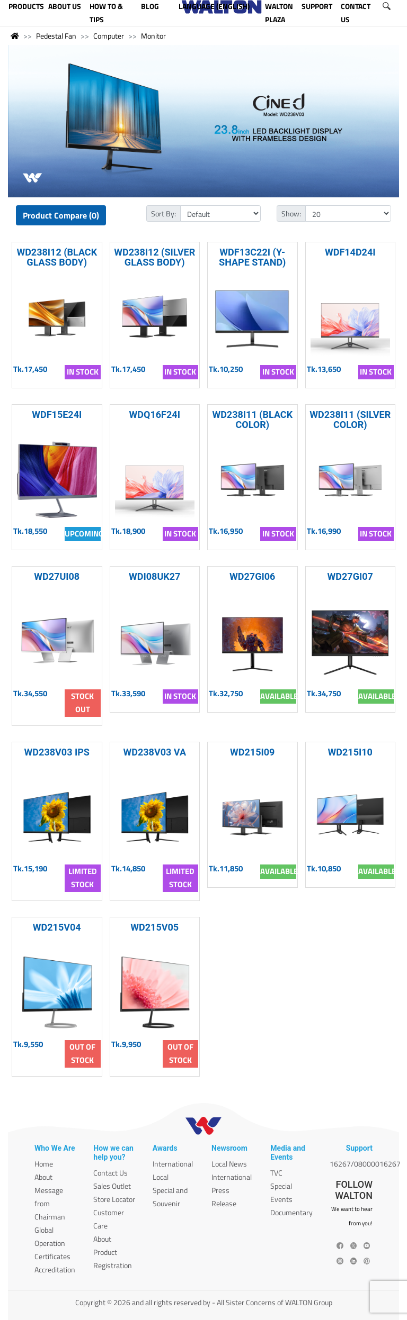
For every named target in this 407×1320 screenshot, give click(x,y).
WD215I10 (350, 752)
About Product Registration (112, 1252)
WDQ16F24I (154, 414)
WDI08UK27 (154, 576)
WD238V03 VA (154, 752)
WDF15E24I (57, 414)
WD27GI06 (252, 576)
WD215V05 (154, 927)
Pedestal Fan (56, 35)
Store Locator (114, 1199)
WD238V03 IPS (57, 752)
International (173, 1163)
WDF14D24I (350, 252)
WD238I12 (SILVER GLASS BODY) (154, 257)
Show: (291, 213)
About (43, 1176)
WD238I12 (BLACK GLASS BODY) (56, 257)
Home (43, 1163)
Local (161, 1176)
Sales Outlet (112, 1185)
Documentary (291, 1212)
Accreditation (54, 1269)
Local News (229, 1163)
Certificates (52, 1256)
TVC (276, 1172)
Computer (108, 35)
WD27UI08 (56, 576)
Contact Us (110, 1172)
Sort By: (163, 213)
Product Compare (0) (61, 215)
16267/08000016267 (365, 1163)
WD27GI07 (350, 576)
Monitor (153, 35)
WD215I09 (252, 752)
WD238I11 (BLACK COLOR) (252, 419)
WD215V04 (57, 927)
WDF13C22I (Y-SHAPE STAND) (252, 257)
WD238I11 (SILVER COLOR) (350, 419)
